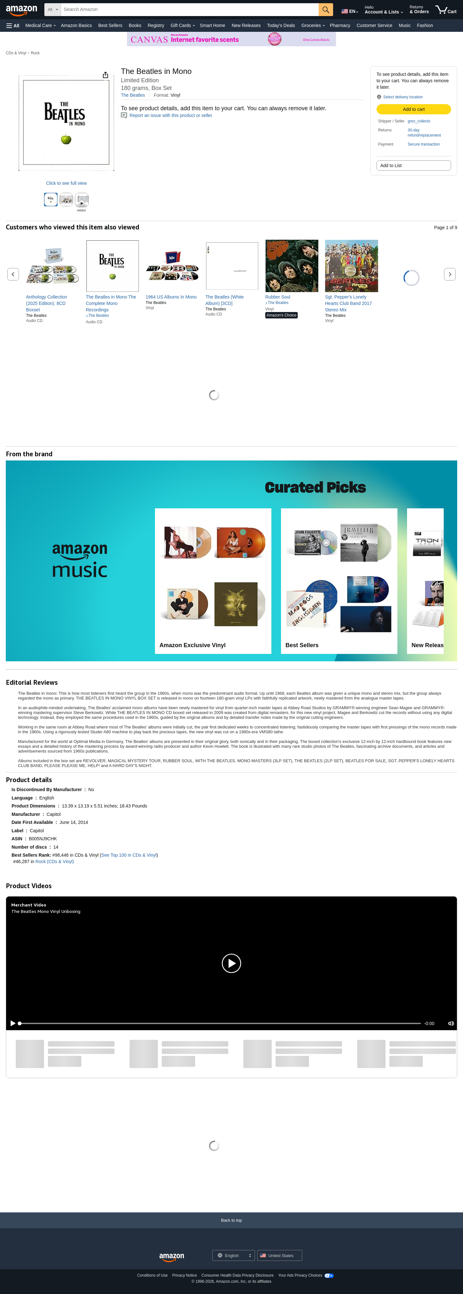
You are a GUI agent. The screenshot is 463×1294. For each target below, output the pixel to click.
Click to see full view (66, 183)
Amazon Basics (76, 25)
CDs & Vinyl (16, 53)
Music (405, 25)
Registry (156, 25)
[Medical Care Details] (54, 25)
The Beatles (133, 95)
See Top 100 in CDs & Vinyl (128, 855)
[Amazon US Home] (171, 1258)
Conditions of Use (152, 1275)
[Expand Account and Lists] (402, 12)
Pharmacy (340, 25)
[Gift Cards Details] (194, 25)
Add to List (391, 165)
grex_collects (419, 121)
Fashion (425, 25)
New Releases (246, 25)
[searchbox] (190, 10)
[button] (13, 25)
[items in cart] (445, 10)
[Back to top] (231, 1226)
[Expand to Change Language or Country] (357, 12)
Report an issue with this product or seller (166, 115)
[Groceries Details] (323, 25)
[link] (52, 303)
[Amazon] (22, 10)
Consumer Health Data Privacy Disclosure (238, 1275)
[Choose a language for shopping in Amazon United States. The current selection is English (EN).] (347, 10)
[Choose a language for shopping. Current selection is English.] (229, 1255)
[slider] (220, 1023)
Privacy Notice (184, 1275)
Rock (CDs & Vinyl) (54, 861)
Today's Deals (281, 25)
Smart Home (212, 25)
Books (135, 25)
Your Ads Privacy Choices (300, 1275)
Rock (35, 53)
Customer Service (374, 25)
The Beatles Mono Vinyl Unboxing (45, 911)
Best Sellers (110, 25)
